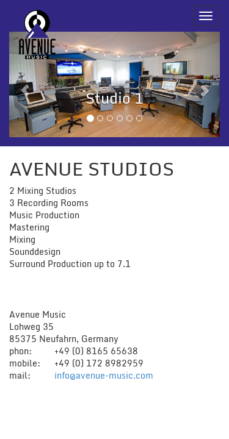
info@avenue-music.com (103, 375)
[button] (25, 84)
